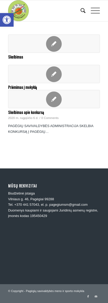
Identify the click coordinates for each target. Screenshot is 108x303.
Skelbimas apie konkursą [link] (26, 112)
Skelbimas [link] (15, 57)
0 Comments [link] (50, 117)
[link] (7, 20)
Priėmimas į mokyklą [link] (22, 87)
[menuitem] (80, 10)
